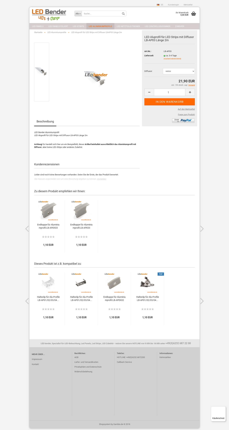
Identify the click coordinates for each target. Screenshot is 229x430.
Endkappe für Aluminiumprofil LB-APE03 (81, 228)
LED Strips (78, 26)
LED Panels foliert (58, 26)
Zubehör (179, 26)
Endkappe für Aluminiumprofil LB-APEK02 (114, 300)
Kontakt (35, 366)
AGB (76, 359)
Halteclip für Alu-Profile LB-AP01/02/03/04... (48, 300)
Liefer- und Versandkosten (86, 363)
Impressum (37, 361)
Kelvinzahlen (165, 359)
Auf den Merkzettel (186, 111)
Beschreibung (45, 123)
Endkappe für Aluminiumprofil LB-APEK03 (48, 228)
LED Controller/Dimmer (157, 26)
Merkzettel (188, 5)
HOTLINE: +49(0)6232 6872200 (131, 359)
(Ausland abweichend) (172, 60)
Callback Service (124, 363)
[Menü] (224, 408)
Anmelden (101, 180)
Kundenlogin (173, 5)
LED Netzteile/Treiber (128, 26)
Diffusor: (148, 73)
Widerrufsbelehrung (83, 373)
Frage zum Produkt (186, 116)
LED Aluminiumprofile (100, 26)
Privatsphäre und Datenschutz (87, 368)
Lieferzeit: (149, 57)
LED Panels (38, 26)
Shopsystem (104, 426)
